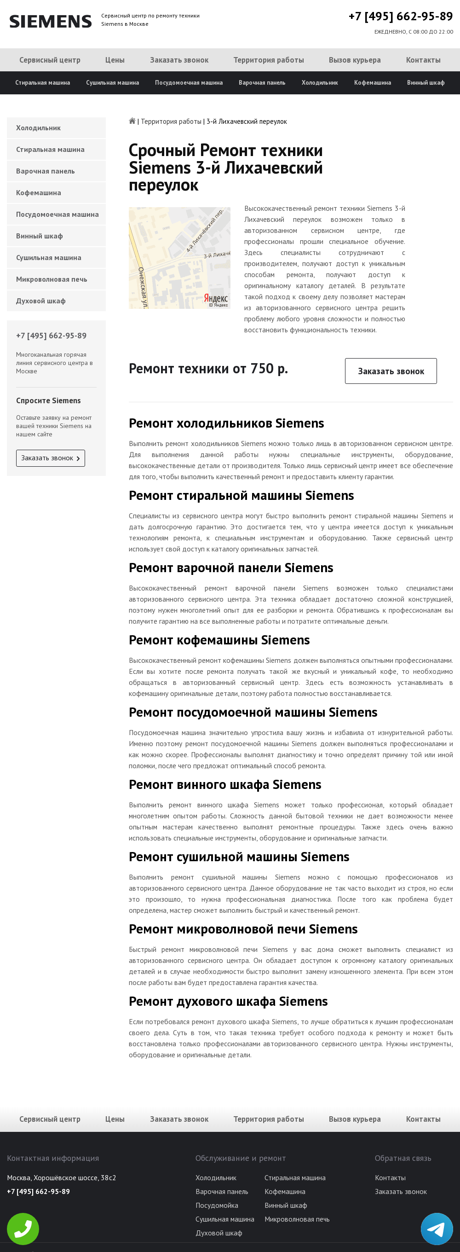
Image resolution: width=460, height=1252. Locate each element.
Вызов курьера (355, 60)
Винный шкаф (426, 83)
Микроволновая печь (51, 279)
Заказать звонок (179, 60)
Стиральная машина (42, 83)
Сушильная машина (112, 83)
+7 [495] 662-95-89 (401, 15)
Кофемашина (372, 83)
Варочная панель (262, 83)
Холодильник (320, 83)
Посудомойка (217, 1205)
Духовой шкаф (41, 300)
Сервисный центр (49, 60)
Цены (115, 60)
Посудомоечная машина (189, 83)
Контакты (423, 60)
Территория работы (268, 60)
